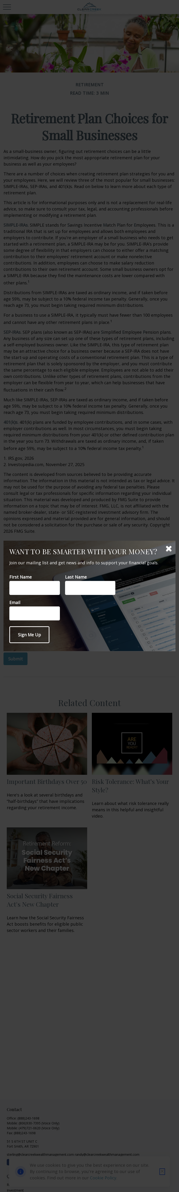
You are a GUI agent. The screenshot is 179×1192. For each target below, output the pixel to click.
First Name (20, 577)
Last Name (76, 577)
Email (14, 602)
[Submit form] (29, 634)
